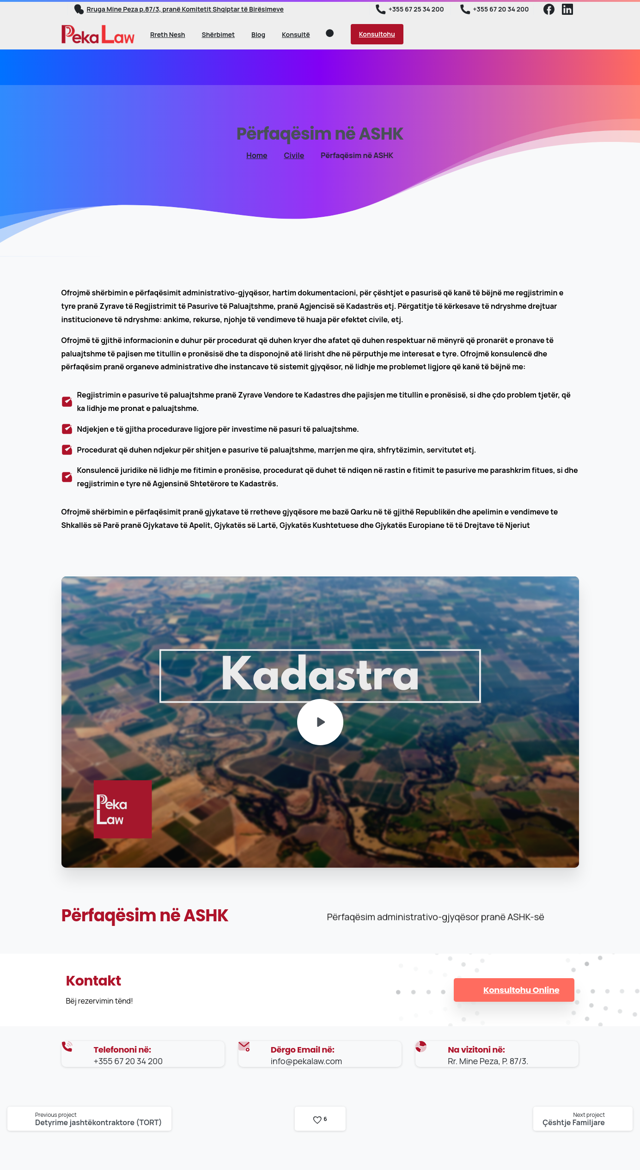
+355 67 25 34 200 (409, 9)
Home (252, 155)
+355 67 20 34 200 (494, 9)
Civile (288, 155)
